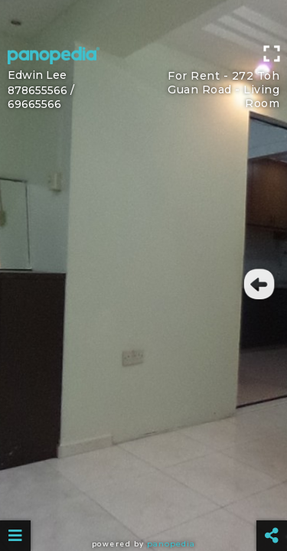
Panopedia (171, 544)
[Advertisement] (143, 19)
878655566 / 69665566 (41, 97)
